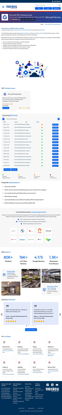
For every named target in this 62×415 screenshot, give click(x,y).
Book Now (56, 8)
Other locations (39, 398)
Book (55, 124)
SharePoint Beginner (6, 396)
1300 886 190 (57, 1)
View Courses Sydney (38, 354)
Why (6, 252)
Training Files (28, 391)
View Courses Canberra (8, 374)
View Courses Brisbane (23, 354)
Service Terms (21, 408)
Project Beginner (5, 393)
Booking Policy (31, 408)
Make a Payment (29, 388)
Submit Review (28, 393)
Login (47, 8)
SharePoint (37, 33)
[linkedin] (52, 385)
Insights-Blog (28, 390)
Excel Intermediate (6, 394)
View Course (6, 108)
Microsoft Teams (26, 33)
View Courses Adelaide (23, 374)
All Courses (38, 388)
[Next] (60, 314)
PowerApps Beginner (6, 398)
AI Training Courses (29, 396)
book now (42, 30)
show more (7, 169)
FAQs (36, 393)
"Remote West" (26, 30)
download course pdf (7, 104)
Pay (39, 8)
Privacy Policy (40, 408)
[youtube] (57, 385)
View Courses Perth (37, 372)
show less (14, 169)
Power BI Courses (5, 391)
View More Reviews (31, 329)
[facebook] (47, 385)
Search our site (38, 396)
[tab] (26, 325)
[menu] (3, 7)
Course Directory (39, 394)
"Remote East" (17, 30)
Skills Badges (28, 395)
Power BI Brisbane (5, 388)
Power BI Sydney (5, 390)
